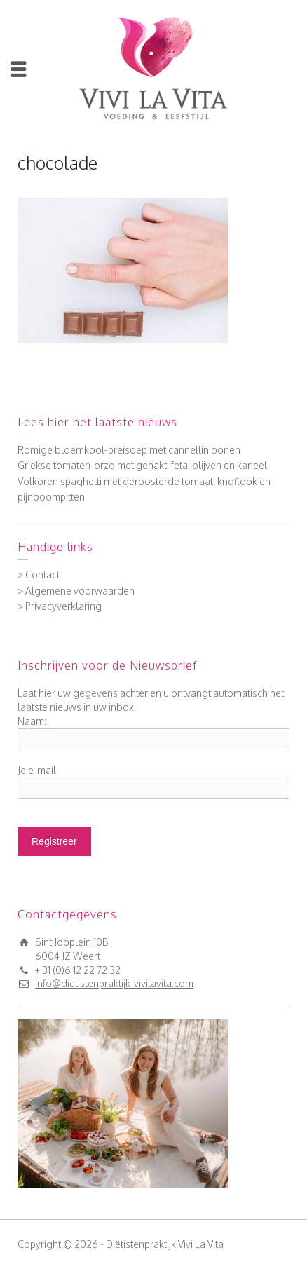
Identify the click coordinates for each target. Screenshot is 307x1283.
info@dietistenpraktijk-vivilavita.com (114, 983)
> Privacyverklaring (60, 606)
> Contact (39, 575)
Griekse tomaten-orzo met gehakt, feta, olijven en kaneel (142, 465)
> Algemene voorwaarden (76, 591)
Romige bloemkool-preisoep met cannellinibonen (129, 450)
